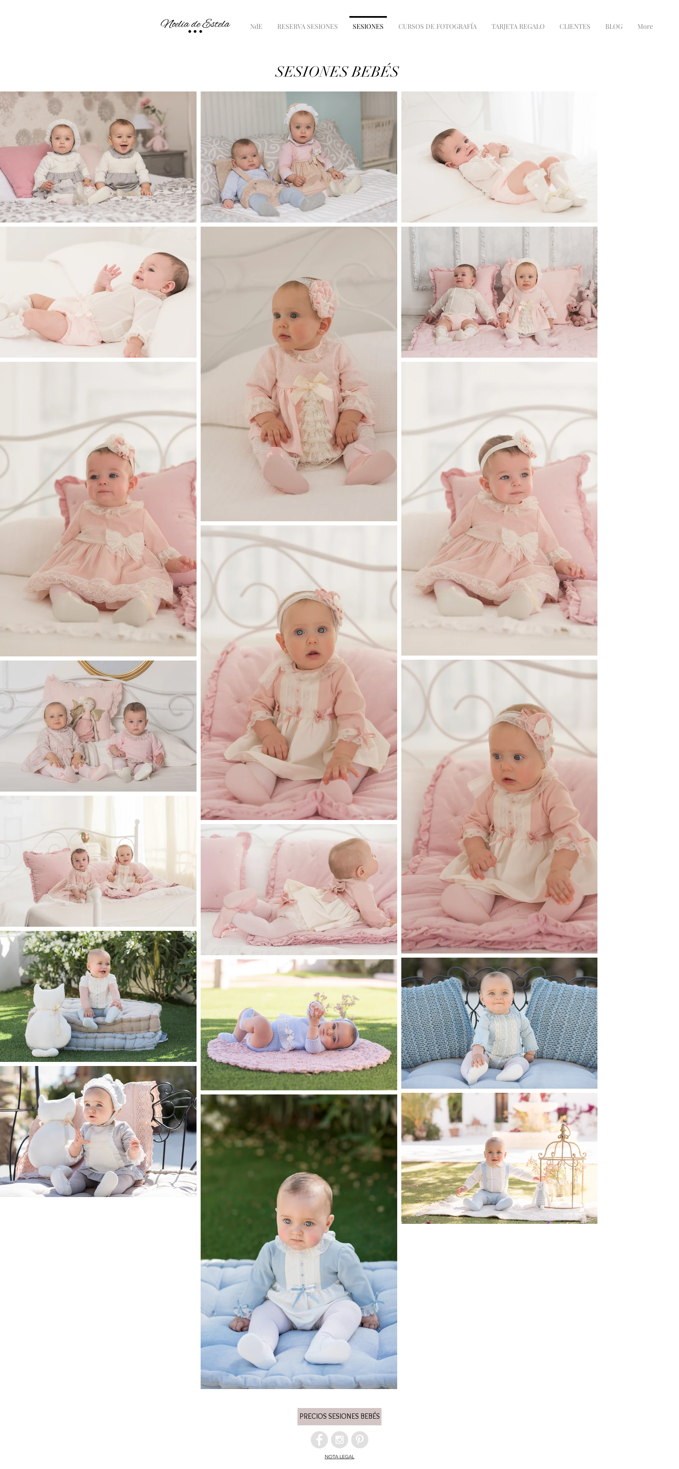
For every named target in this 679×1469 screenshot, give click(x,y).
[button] (339, 1416)
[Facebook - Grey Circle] (319, 1439)
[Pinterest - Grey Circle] (359, 1439)
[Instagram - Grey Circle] (339, 1439)
